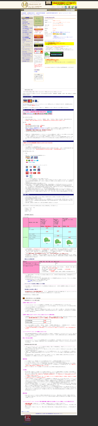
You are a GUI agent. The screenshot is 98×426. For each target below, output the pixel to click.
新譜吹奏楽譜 (25, 22)
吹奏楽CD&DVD (31, 13)
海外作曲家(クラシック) (27, 30)
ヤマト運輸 (30, 280)
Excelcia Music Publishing (27, 53)
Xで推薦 (35, 71)
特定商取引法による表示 (41, 413)
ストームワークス (26, 49)
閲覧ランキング (25, 19)
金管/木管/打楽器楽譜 (41, 13)
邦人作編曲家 (25, 26)
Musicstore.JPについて (58, 413)
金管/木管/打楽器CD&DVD (52, 13)
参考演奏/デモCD (25, 61)
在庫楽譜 (24, 39)
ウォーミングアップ (26, 35)
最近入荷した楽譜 (26, 23)
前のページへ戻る (25, 411)
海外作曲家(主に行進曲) (27, 32)
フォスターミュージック (27, 56)
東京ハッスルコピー (26, 58)
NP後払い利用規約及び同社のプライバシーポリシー (36, 128)
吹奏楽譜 (24, 13)
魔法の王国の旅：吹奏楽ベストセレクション (61, 32)
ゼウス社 (24, 104)
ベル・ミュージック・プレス (65, 13)
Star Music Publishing (26, 54)
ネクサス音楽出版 (26, 59)
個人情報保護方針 (49, 413)
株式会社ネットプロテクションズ (40, 127)
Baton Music (24, 51)
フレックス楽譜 (25, 34)
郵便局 (29, 281)
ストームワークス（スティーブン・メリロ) (30, 14)
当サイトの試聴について (28, 423)
